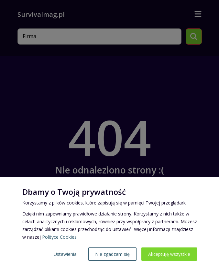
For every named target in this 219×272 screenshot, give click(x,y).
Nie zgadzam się (112, 254)
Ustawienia (65, 254)
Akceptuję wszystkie (169, 254)
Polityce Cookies (59, 237)
